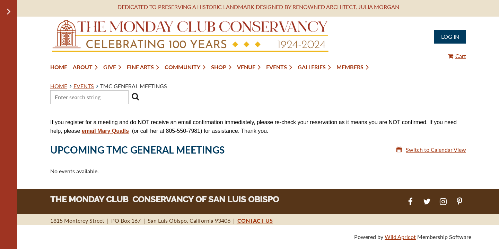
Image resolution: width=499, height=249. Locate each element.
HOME (58, 86)
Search (135, 96)
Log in (450, 36)
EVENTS (83, 86)
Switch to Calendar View (436, 149)
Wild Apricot (400, 236)
